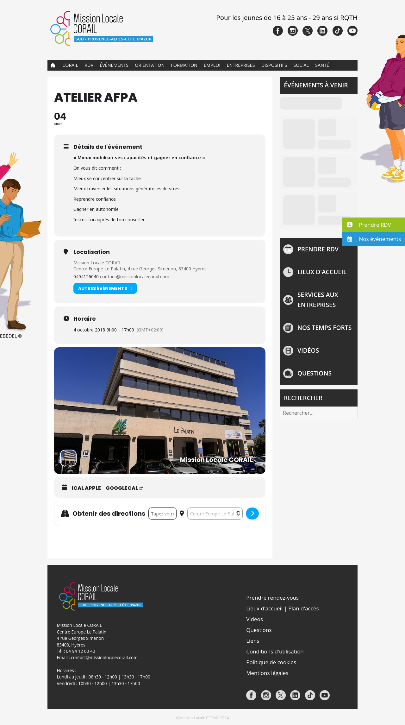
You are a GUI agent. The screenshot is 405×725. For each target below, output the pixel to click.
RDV (88, 65)
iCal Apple (86, 488)
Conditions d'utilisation (275, 651)
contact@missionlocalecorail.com (134, 277)
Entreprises (241, 65)
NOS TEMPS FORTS (324, 327)
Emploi (212, 65)
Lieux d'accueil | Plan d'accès (282, 608)
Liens (252, 640)
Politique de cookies (271, 662)
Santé (322, 65)
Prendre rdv (318, 249)
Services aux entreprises (317, 299)
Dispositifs (274, 65)
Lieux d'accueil (321, 272)
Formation (184, 65)
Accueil (53, 65)
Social (301, 65)
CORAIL (70, 65)
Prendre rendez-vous (272, 597)
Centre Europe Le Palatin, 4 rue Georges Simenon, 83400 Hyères (140, 269)
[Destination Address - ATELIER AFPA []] (215, 514)
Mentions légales (267, 673)
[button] (373, 225)
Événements (114, 65)
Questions (314, 373)
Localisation (91, 252)
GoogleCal (124, 488)
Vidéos (308, 350)
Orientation (150, 65)
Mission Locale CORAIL (97, 263)
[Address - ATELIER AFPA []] (162, 514)
